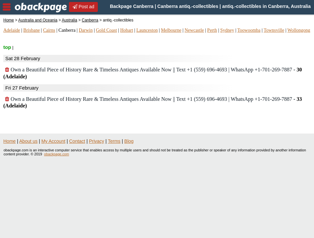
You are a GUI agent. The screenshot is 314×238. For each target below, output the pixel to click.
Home (8, 20)
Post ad (83, 6)
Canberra (90, 20)
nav (7, 7)
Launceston (147, 30)
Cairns (49, 30)
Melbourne (171, 30)
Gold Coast (106, 30)
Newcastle (194, 30)
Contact (77, 141)
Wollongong (298, 30)
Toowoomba (249, 30)
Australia (69, 20)
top (7, 47)
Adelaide (11, 30)
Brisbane (31, 30)
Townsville (274, 30)
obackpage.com (56, 154)
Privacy (96, 141)
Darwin (86, 30)
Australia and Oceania (37, 20)
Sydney (227, 30)
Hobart (126, 30)
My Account (53, 141)
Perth (212, 30)
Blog (129, 141)
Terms (114, 141)
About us (28, 141)
